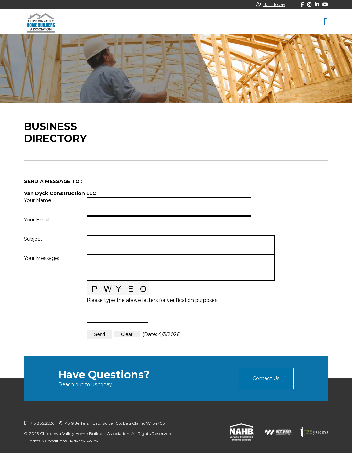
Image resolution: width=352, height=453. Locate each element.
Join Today (270, 4)
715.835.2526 (39, 423)
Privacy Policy (84, 440)
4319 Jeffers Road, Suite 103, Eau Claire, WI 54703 (112, 423)
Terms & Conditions (47, 440)
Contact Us (266, 378)
